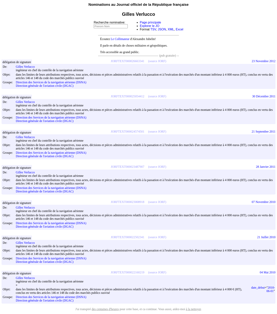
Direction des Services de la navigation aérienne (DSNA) (51, 82)
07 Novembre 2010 (263, 202)
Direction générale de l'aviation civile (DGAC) (44, 86)
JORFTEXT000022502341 (127, 237)
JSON (162, 29)
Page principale (150, 22)
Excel (179, 29)
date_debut (258, 287)
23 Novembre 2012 (263, 61)
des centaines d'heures (105, 309)
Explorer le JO (149, 26)
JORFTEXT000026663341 (127, 61)
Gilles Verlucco (27, 66)
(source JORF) (157, 61)
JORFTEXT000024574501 (127, 131)
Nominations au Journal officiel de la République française (138, 5)
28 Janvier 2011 (265, 166)
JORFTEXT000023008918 (127, 202)
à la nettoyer (193, 309)
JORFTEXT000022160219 (127, 272)
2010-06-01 (270, 289)
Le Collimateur (120, 39)
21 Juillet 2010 (266, 237)
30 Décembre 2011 (263, 96)
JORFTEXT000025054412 (127, 96)
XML (171, 29)
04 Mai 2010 (267, 272)
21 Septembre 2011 (263, 131)
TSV (153, 29)
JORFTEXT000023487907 (127, 166)
